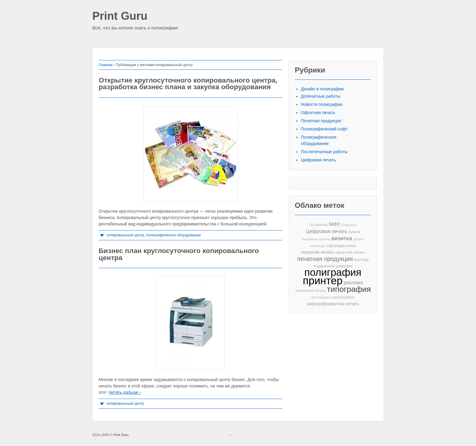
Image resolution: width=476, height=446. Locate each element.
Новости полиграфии (321, 104)
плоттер (361, 259)
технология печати (310, 291)
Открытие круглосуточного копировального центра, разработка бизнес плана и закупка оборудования (188, 83)
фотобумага (320, 297)
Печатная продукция (321, 120)
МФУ (334, 224)
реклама (353, 282)
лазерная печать (317, 252)
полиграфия (333, 272)
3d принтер (318, 225)
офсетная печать (350, 252)
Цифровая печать (318, 159)
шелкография (343, 297)
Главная (106, 65)
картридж (336, 245)
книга (351, 245)
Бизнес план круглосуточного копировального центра (179, 254)
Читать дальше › (124, 392)
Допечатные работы (321, 96)
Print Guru (120, 16)
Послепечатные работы (324, 151)
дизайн (358, 239)
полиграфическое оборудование (173, 235)
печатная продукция (325, 259)
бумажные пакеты (316, 239)
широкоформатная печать (333, 303)
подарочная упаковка (332, 266)
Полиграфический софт (324, 129)
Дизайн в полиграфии (322, 88)
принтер (323, 281)
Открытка (348, 225)
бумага (354, 232)
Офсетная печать (318, 112)
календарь (318, 246)
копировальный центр (125, 235)
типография (349, 289)
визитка (342, 238)
